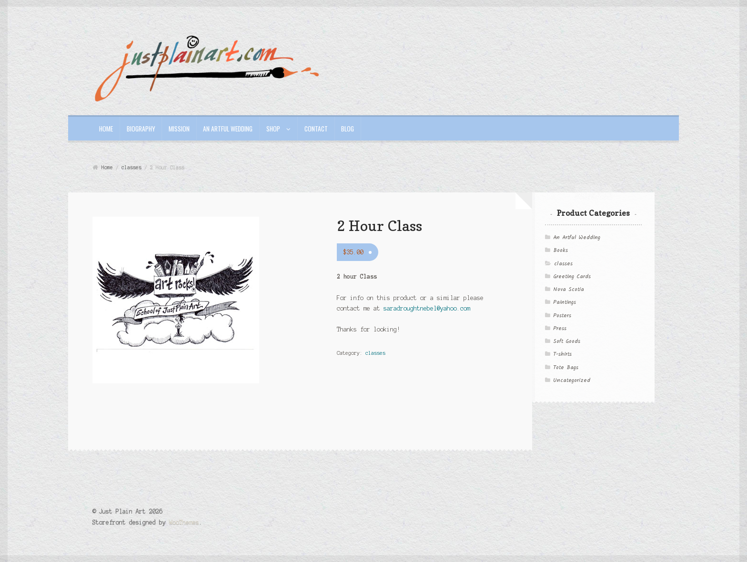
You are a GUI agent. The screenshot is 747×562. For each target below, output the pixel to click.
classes (131, 167)
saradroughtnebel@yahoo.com (427, 308)
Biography (141, 128)
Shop (273, 128)
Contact (316, 128)
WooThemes (184, 522)
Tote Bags (565, 367)
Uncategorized (571, 380)
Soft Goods (566, 341)
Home (106, 128)
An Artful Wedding (227, 128)
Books (560, 250)
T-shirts (562, 354)
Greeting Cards (572, 276)
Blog (347, 128)
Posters (562, 315)
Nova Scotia (568, 289)
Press (559, 328)
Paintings (564, 302)
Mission (179, 128)
